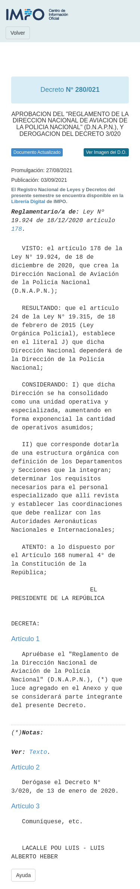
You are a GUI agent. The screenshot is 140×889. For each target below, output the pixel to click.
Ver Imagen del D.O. (106, 152)
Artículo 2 (25, 767)
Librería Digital (28, 201)
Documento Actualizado (36, 152)
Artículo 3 (25, 806)
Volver (17, 33)
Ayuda (23, 875)
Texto (38, 752)
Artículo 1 (25, 639)
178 (16, 229)
